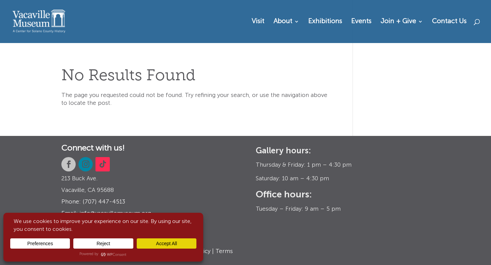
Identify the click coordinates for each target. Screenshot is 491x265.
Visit (258, 22)
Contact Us (449, 22)
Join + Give (398, 22)
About (282, 22)
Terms (224, 251)
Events (361, 22)
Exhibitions (325, 22)
